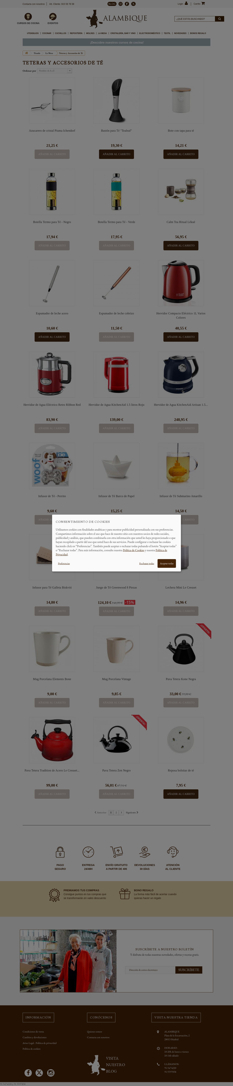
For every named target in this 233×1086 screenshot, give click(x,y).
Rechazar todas (146, 563)
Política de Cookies (133, 550)
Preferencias (64, 563)
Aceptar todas (167, 563)
